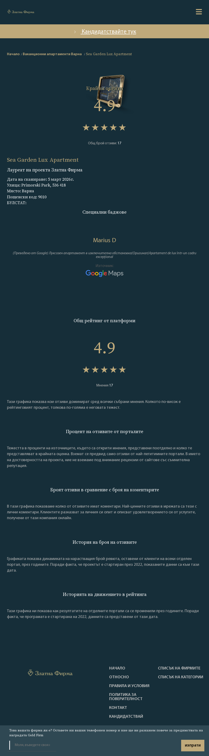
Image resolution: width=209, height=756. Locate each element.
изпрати (193, 745)
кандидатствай (126, 717)
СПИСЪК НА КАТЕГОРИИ (180, 677)
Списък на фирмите (179, 668)
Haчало (117, 668)
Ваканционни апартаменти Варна (52, 54)
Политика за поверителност (126, 697)
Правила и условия (129, 686)
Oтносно (119, 677)
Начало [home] (13, 54)
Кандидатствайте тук (104, 32)
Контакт (118, 708)
